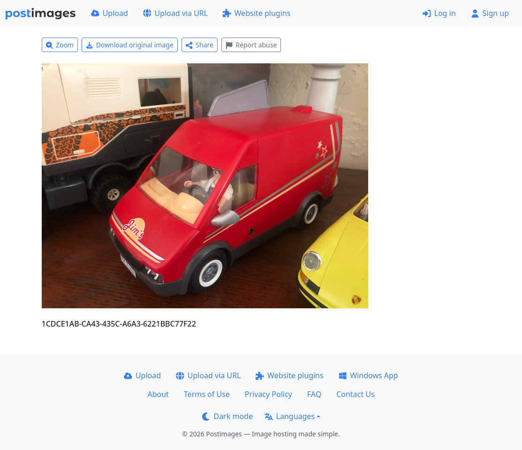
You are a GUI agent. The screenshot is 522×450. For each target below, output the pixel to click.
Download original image (130, 44)
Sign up (490, 13)
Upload (109, 13)
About (157, 394)
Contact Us (355, 394)
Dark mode (227, 416)
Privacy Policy (268, 394)
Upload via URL (175, 13)
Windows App (368, 375)
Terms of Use (207, 394)
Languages (290, 416)
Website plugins (256, 13)
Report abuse (251, 44)
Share (199, 44)
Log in (439, 13)
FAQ (314, 394)
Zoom (60, 44)
